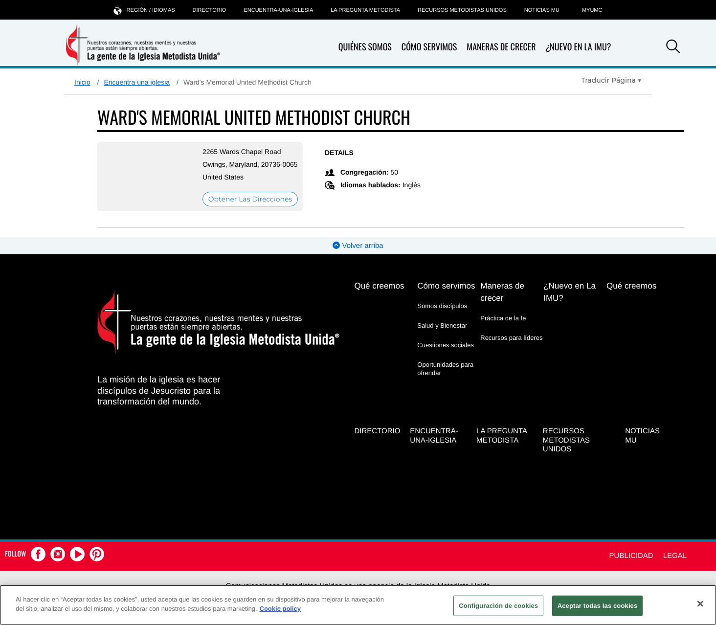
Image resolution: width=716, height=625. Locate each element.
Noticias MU (541, 10)
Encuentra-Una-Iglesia (278, 10)
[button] (673, 48)
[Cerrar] (700, 603)
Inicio (82, 82)
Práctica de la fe (503, 318)
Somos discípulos (442, 306)
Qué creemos (379, 285)
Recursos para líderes (511, 337)
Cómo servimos (429, 47)
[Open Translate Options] (611, 80)
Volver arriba (358, 246)
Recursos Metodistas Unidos (462, 10)
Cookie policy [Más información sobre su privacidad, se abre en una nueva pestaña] (280, 608)
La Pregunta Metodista (365, 10)
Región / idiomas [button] (144, 10)
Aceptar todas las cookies (598, 605)
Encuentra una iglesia (137, 82)
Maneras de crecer (501, 47)
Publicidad (631, 556)
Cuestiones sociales (445, 345)
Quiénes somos (365, 47)
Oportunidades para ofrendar (445, 368)
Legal (675, 556)
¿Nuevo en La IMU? (578, 47)
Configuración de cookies (498, 605)
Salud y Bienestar (442, 325)
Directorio (209, 10)
